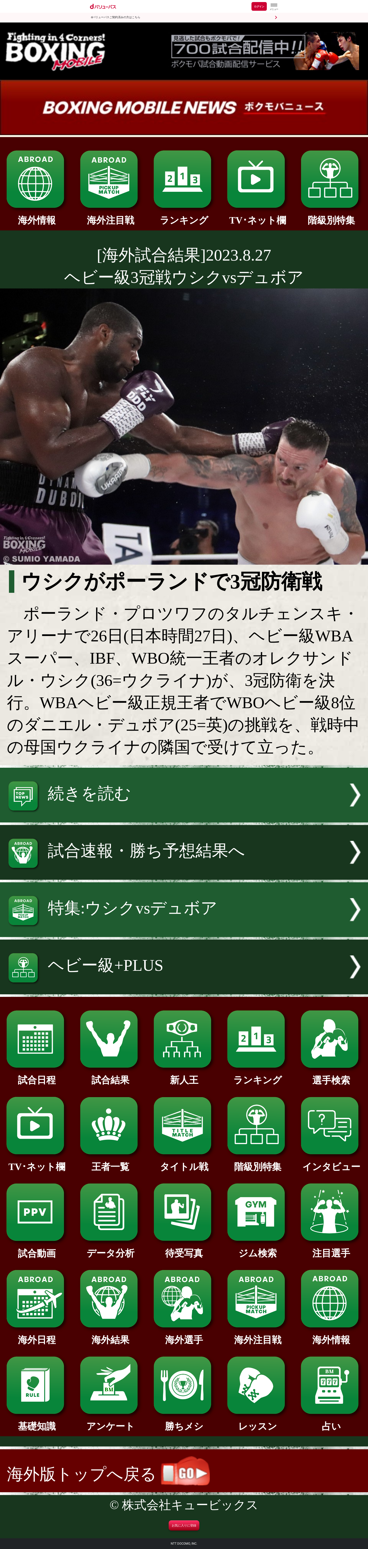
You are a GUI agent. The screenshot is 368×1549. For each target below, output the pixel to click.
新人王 (184, 1075)
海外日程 (36, 1335)
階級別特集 (331, 216)
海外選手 (184, 1335)
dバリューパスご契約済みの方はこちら (115, 17)
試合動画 (36, 1249)
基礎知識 (36, 1422)
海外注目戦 (110, 216)
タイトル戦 (184, 1162)
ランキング (184, 216)
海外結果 (110, 1335)
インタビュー (331, 1162)
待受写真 (184, 1248)
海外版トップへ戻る (108, 1474)
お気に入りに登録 (184, 1525)
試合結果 (110, 1075)
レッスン (257, 1422)
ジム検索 (257, 1248)
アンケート (110, 1422)
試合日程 (36, 1075)
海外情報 (36, 216)
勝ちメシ (184, 1422)
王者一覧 (110, 1162)
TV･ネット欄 (257, 216)
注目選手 (331, 1248)
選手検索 (331, 1076)
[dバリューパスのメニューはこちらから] (273, 7)
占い (331, 1422)
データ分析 (110, 1248)
